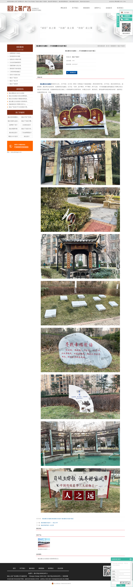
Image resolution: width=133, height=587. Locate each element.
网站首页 (64, 8)
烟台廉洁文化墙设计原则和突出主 (48, 558)
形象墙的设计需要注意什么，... (18, 104)
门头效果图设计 (27, 132)
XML (124, 1)
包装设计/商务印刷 (15, 59)
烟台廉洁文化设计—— (44, 549)
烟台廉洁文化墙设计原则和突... (18, 101)
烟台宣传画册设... (13, 117)
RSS (121, 1)
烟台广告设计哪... (26, 121)
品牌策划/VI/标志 (15, 53)
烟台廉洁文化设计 (57, 518)
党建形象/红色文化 (15, 65)
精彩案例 (86, 8)
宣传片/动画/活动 (15, 74)
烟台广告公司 (14, 81)
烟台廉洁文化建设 (47, 518)
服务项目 (32, 568)
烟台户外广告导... (26, 117)
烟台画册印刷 (13, 128)
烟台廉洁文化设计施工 (68, 518)
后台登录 (60, 568)
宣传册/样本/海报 (15, 56)
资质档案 (65, 576)
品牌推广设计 (13, 125)
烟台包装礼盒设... (13, 121)
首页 (14, 568)
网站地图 (117, 1)
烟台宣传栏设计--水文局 (47, 525)
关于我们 (75, 8)
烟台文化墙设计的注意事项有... (18, 96)
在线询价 (71, 72)
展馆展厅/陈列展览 (15, 68)
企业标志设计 (27, 125)
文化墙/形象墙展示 (15, 62)
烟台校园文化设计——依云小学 (49, 522)
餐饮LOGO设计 (13, 136)
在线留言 (109, 8)
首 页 (107, 46)
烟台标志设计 (13, 132)
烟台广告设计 (14, 78)
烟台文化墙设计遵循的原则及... (18, 98)
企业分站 (111, 1)
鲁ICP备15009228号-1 (41, 573)
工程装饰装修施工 (15, 71)
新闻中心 (98, 8)
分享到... (127, 19)
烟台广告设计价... (26, 128)
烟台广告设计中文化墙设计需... (18, 107)
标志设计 (26, 136)
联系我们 (120, 8)
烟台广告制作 (14, 84)
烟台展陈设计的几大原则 (16, 93)
